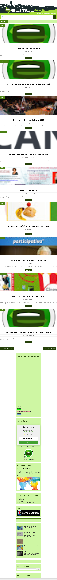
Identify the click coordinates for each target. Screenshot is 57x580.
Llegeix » (28, 57)
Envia (28, 442)
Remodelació (4, 61)
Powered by (28, 459)
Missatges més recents (7, 348)
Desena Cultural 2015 (28, 190)
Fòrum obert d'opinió (24, 468)
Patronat (3, 273)
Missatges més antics (49, 348)
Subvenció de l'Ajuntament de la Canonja (28, 154)
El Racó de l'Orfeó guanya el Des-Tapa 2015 (28, 226)
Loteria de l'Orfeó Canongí (28, 48)
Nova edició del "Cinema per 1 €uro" (28, 296)
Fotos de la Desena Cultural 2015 (28, 120)
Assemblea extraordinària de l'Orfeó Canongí (28, 84)
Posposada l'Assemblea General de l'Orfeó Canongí (28, 332)
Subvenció (3, 131)
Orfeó (2, 25)
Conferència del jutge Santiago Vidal (28, 261)
